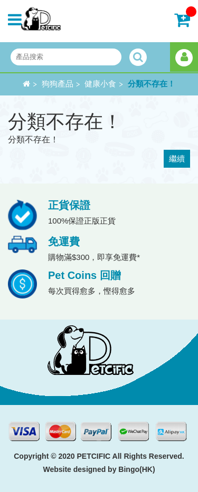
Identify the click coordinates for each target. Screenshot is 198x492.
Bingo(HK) (136, 469)
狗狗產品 (57, 84)
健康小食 (100, 84)
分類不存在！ (151, 84)
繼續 (177, 158)
